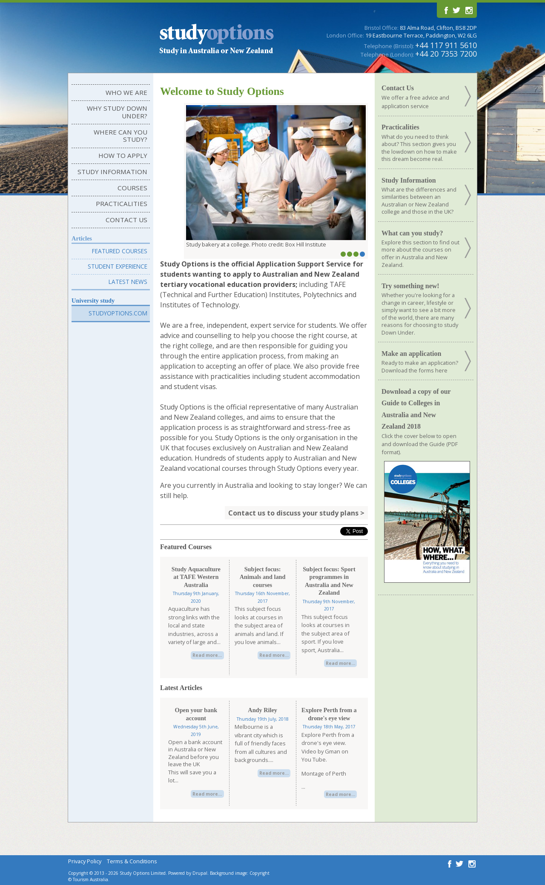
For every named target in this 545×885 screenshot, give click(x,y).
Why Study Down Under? (117, 112)
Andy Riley (262, 710)
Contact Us (126, 219)
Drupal (199, 873)
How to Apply (122, 155)
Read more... (207, 655)
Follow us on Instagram (468, 10)
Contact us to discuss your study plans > (296, 512)
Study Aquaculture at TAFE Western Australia (196, 577)
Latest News (128, 282)
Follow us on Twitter (457, 10)
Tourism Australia (90, 879)
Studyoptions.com (118, 313)
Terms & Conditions (132, 861)
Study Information (112, 171)
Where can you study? (120, 136)
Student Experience (117, 266)
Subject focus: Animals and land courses (263, 577)
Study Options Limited (143, 873)
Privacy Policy (84, 861)
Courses (132, 187)
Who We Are (126, 92)
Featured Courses (119, 251)
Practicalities (121, 203)
